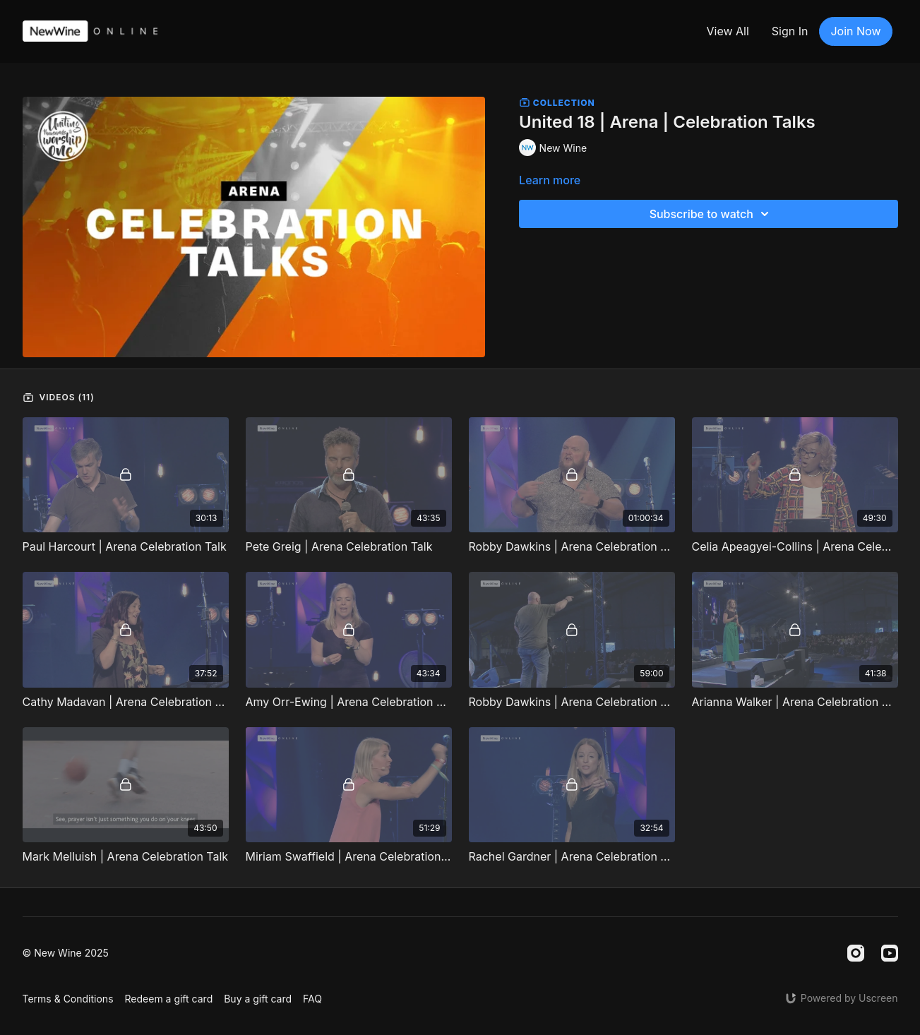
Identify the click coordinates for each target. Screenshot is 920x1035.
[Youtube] (889, 953)
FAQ (312, 999)
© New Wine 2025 (66, 953)
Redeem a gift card (169, 999)
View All (727, 31)
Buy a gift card (258, 999)
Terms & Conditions (68, 999)
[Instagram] (855, 953)
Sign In (790, 31)
